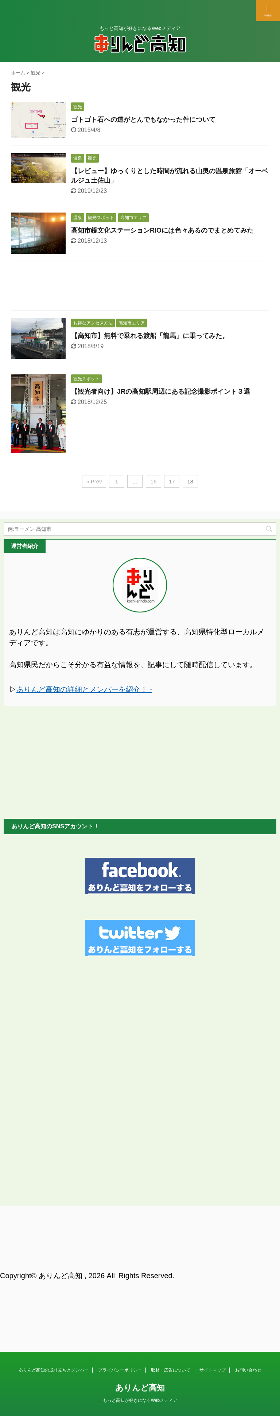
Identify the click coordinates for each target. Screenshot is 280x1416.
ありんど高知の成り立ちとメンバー (54, 1234)
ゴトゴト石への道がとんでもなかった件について (143, 119)
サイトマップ (212, 1234)
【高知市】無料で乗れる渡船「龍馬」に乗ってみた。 (150, 335)
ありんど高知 (140, 1252)
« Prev (94, 481)
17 (172, 481)
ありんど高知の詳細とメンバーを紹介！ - (84, 689)
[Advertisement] (140, 288)
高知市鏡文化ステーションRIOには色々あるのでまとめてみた (162, 230)
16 (154, 481)
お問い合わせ (248, 1234)
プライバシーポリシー (120, 1234)
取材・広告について (170, 1234)
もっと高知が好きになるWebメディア (140, 1264)
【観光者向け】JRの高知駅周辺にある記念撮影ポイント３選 (160, 391)
